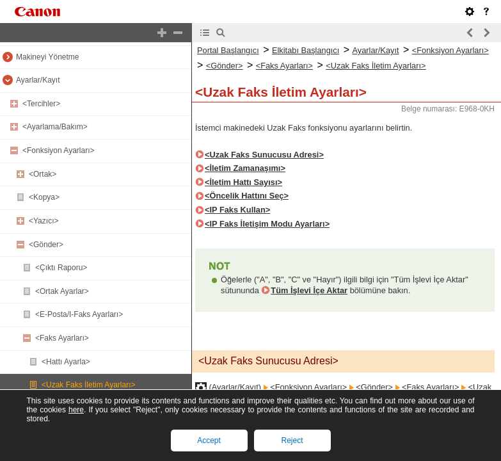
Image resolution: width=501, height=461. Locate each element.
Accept (209, 440)
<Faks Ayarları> (62, 338)
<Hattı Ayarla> (66, 361)
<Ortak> (42, 174)
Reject (292, 440)
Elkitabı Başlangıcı (305, 50)
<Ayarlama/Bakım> (55, 126)
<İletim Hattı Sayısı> (243, 182)
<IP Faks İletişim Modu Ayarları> (267, 224)
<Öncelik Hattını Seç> (247, 195)
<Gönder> (46, 244)
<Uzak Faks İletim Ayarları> (89, 384)
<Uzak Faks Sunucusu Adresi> (264, 154)
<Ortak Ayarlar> (62, 291)
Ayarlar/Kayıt (38, 80)
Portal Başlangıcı (228, 50)
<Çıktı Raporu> (61, 267)
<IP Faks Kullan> (237, 209)
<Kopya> (44, 197)
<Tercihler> (41, 103)
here (76, 409)
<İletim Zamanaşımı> (245, 168)
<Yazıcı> (43, 220)
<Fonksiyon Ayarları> (58, 150)
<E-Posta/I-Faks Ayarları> (79, 314)
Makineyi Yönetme (47, 57)
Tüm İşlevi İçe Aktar (309, 290)
